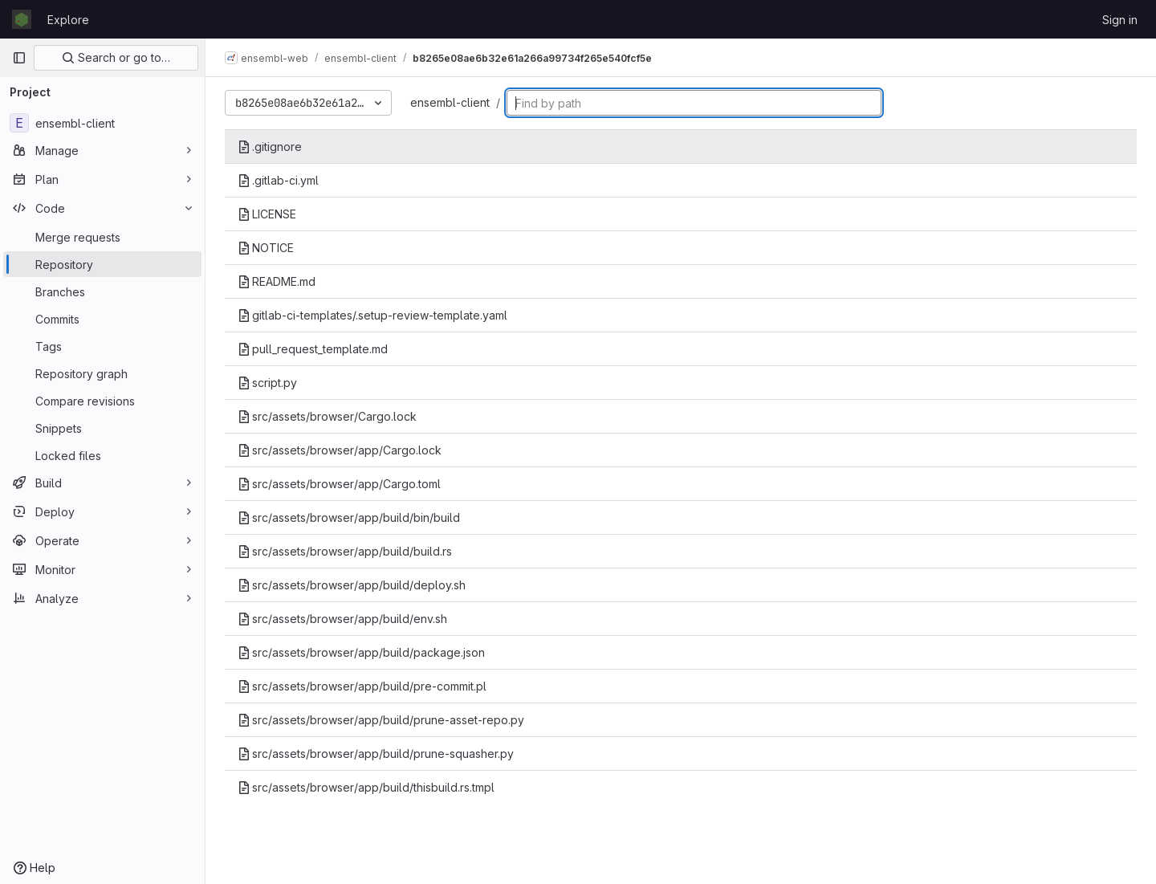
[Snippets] (102, 428)
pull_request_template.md (313, 349)
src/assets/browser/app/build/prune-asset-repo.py (381, 720)
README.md (276, 281)
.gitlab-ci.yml (278, 180)
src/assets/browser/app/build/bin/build (349, 517)
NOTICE (266, 248)
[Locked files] (102, 455)
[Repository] (102, 264)
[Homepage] (22, 19)
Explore (68, 19)
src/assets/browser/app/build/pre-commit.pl (362, 686)
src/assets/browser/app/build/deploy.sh (352, 585)
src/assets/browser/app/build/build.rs (345, 551)
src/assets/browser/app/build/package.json (361, 652)
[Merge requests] (102, 237)
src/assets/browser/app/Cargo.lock (340, 450)
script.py (267, 382)
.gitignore (270, 146)
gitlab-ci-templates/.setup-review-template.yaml (372, 315)
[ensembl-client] (102, 123)
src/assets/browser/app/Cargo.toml (339, 484)
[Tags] (102, 346)
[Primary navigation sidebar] (19, 58)
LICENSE (267, 214)
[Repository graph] (102, 373)
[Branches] (102, 291)
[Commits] (102, 319)
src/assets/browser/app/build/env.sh (342, 618)
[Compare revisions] (102, 400)
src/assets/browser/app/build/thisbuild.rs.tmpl (366, 787)
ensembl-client (450, 102)
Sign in (1120, 19)
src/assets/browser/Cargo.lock (327, 416)
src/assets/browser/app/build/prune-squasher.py (376, 753)
